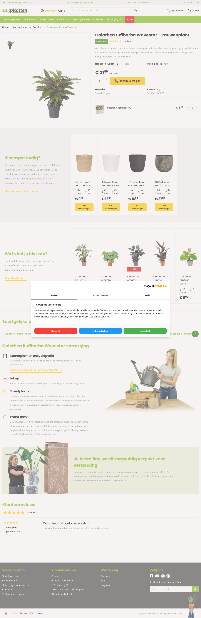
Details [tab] (147, 295)
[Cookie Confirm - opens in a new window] (155, 286)
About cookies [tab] (100, 295)
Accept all (145, 330)
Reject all (55, 330)
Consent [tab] (54, 295)
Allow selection (100, 330)
